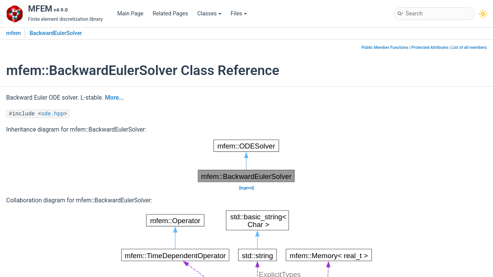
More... (114, 97)
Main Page (130, 13)
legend (246, 187)
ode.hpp (52, 114)
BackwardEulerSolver (56, 33)
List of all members (469, 47)
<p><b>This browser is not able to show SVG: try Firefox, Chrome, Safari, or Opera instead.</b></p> (246, 161)
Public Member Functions (384, 47)
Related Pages (170, 13)
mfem (13, 33)
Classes (209, 13)
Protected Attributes (429, 47)
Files (239, 13)
